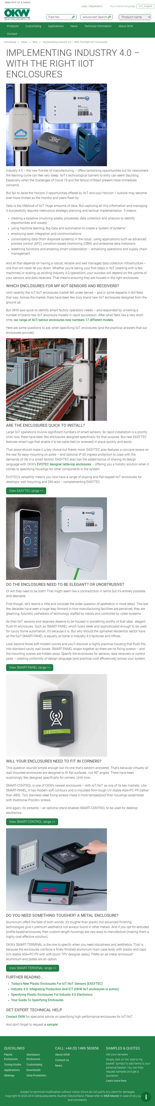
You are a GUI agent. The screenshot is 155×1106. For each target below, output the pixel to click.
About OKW (62, 1054)
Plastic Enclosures (11, 1057)
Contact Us (62, 1060)
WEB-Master (111, 1095)
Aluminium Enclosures (33, 1057)
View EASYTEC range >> (26, 491)
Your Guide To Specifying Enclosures (37, 1000)
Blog (35, 42)
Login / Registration (92, 6)
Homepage (10, 42)
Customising (33, 26)
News (74, 26)
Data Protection (36, 1075)
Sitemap (9, 1075)
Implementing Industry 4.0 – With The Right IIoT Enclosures (75, 42)
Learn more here (116, 1080)
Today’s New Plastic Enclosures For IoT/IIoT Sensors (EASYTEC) (57, 984)
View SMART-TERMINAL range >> (32, 968)
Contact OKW (15, 1017)
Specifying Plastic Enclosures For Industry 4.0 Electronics (51, 994)
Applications (56, 26)
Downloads (33, 1070)
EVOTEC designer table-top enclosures (64, 464)
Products (13, 26)
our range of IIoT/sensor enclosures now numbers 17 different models (63, 320)
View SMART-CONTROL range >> (32, 822)
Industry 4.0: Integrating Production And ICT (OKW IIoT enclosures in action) (65, 989)
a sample (50, 1024)
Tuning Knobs (12, 1064)
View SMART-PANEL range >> (29, 667)
